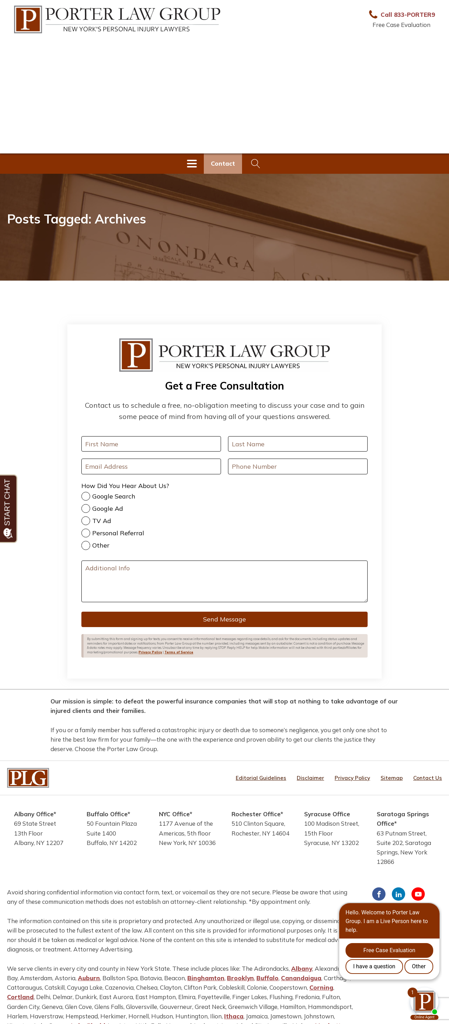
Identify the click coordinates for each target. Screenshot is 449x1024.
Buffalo (267, 978)
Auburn (89, 978)
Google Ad (107, 508)
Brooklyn (240, 978)
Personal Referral (118, 533)
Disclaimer (310, 778)
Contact (223, 163)
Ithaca (233, 1016)
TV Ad (101, 521)
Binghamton (205, 978)
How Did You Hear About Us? (125, 486)
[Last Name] (298, 444)
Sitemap (392, 778)
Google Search (113, 496)
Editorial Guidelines (261, 778)
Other (100, 545)
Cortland (20, 997)
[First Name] (151, 444)
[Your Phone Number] (298, 466)
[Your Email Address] (151, 466)
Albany (301, 968)
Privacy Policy (150, 652)
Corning (321, 987)
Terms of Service (179, 652)
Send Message (224, 619)
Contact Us (427, 778)
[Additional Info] (224, 582)
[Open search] (255, 164)
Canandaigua (301, 978)
